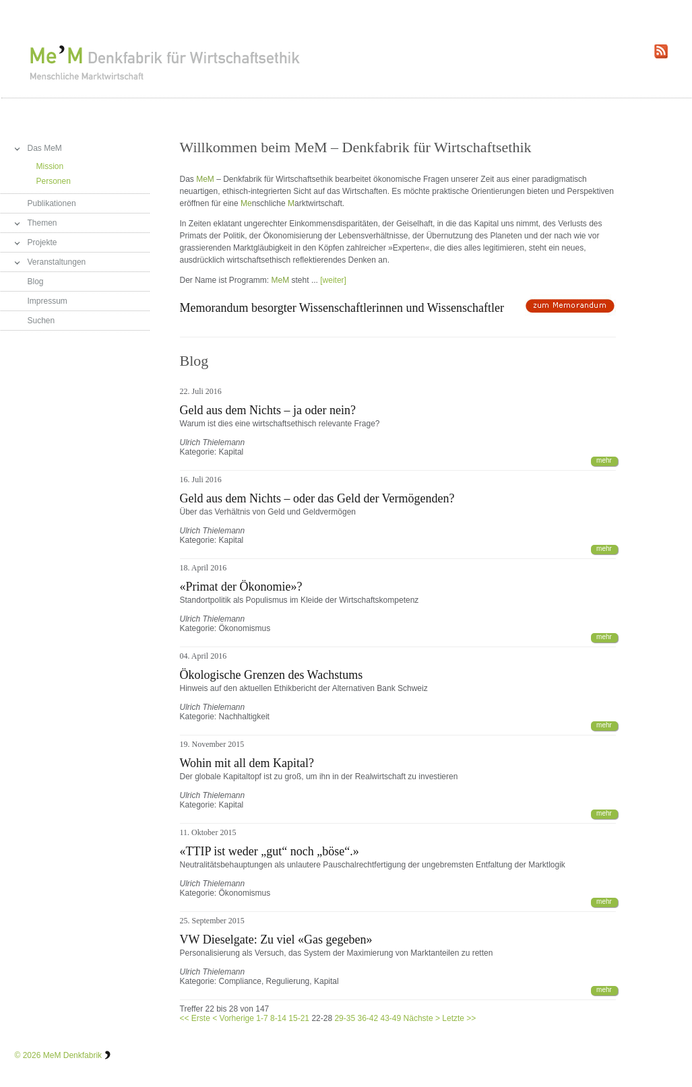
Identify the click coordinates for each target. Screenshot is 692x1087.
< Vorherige (233, 1018)
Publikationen (52, 203)
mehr (604, 460)
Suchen (41, 320)
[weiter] (333, 280)
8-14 (278, 1018)
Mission (50, 166)
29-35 (344, 1018)
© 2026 (28, 1055)
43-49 (391, 1018)
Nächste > (422, 1018)
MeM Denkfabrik (72, 1055)
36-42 (367, 1018)
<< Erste (195, 1018)
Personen (53, 181)
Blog (36, 281)
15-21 (298, 1018)
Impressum (47, 301)
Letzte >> (459, 1018)
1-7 (262, 1018)
